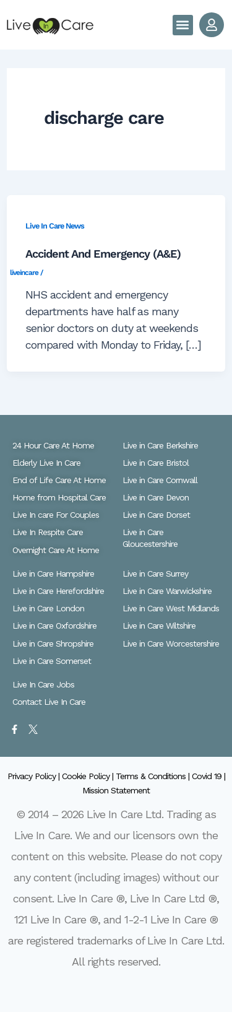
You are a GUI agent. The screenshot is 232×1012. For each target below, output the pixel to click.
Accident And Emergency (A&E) (103, 253)
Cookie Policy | (89, 776)
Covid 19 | (208, 776)
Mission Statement (116, 790)
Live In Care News (54, 225)
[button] (183, 25)
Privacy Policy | (34, 776)
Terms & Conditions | (154, 776)
